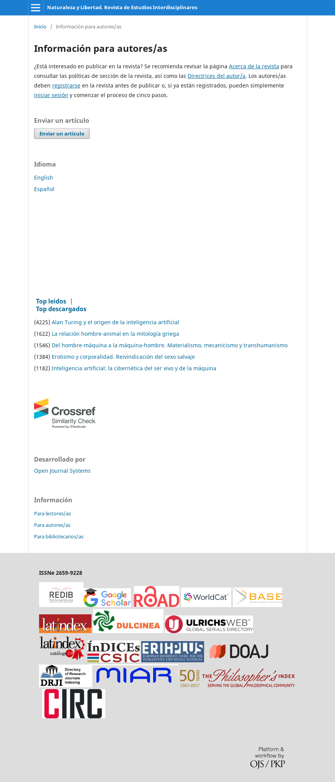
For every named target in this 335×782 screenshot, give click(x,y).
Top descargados (61, 309)
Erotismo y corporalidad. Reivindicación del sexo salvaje (123, 356)
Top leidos (51, 301)
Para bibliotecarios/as (58, 536)
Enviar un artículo (61, 133)
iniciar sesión (51, 95)
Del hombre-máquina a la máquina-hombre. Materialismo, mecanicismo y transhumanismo (170, 345)
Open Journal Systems (62, 470)
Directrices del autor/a (216, 75)
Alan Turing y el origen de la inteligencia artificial (115, 322)
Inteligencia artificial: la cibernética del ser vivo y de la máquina (134, 368)
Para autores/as (52, 524)
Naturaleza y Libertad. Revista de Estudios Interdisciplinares (122, 7)
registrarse (66, 85)
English (43, 177)
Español (44, 189)
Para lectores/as (52, 513)
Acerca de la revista (254, 66)
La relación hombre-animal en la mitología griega (115, 333)
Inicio (40, 27)
